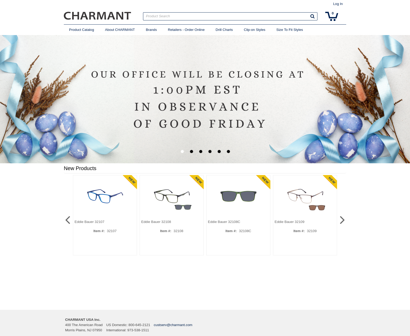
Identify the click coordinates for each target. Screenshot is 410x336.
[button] (312, 16)
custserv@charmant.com (173, 325)
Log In (338, 4)
